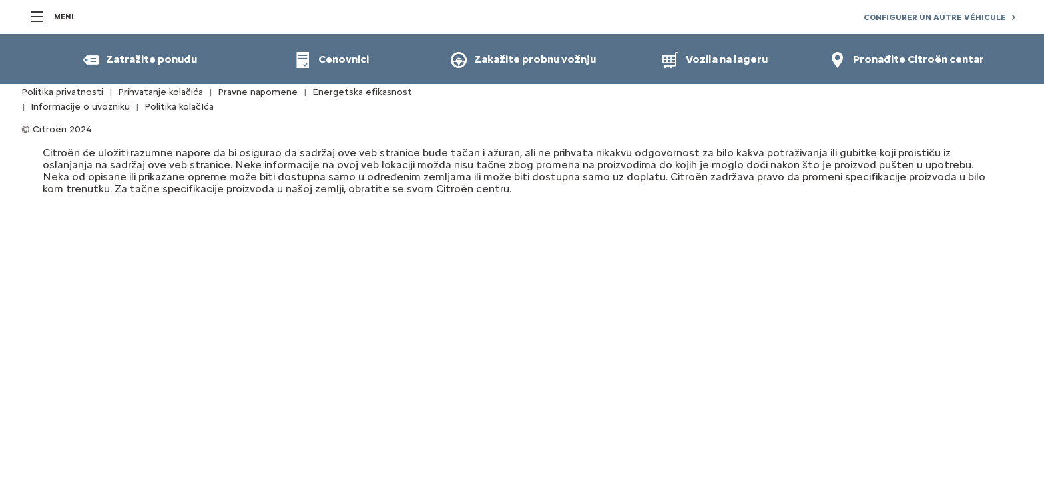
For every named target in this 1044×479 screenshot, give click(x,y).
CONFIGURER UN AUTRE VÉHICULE (935, 17)
